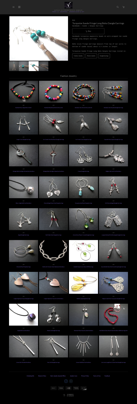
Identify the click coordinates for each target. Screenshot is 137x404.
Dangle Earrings (104, 56)
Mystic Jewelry (91, 56)
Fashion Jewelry (78, 56)
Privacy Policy (85, 376)
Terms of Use (96, 376)
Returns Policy (42, 376)
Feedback (107, 376)
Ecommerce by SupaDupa (70, 395)
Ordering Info (30, 376)
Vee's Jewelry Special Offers (58, 376)
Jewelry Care (73, 376)
